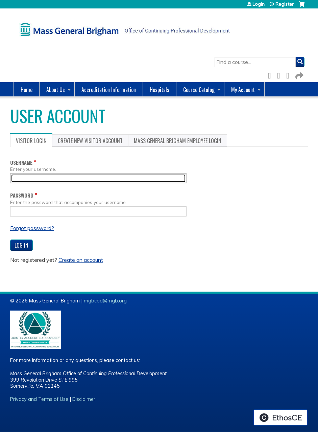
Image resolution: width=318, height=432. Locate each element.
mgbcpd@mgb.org (105, 301)
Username (21, 162)
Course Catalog (199, 90)
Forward (298, 74)
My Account (243, 90)
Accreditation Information (108, 90)
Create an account (80, 259)
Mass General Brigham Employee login (177, 141)
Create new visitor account (90, 141)
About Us (55, 90)
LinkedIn (289, 74)
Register (284, 4)
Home (26, 90)
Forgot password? (32, 228)
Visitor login (34, 142)
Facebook (271, 74)
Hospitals (159, 90)
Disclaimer (83, 399)
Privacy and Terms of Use (39, 399)
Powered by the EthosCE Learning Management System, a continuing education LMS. (280, 417)
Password (21, 195)
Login (258, 4)
